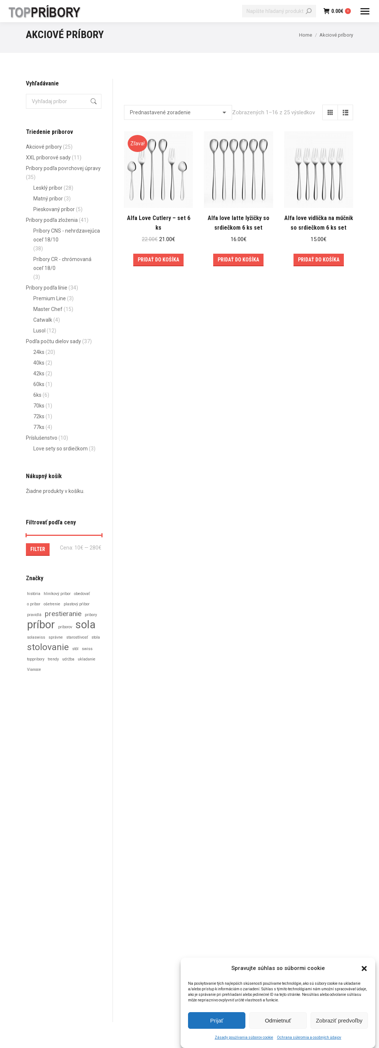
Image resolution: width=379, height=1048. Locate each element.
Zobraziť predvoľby (339, 1021)
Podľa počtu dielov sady (53, 341)
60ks (38, 384)
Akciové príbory (44, 147)
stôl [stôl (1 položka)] (75, 648)
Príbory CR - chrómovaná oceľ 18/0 (62, 263)
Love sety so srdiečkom (60, 449)
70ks (38, 406)
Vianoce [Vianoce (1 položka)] (34, 669)
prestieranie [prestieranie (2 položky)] (63, 613)
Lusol (39, 331)
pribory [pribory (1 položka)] (91, 614)
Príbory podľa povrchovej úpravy (63, 168)
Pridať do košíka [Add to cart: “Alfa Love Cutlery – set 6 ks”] (158, 260)
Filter (37, 549)
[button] (364, 969)
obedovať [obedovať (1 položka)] (82, 593)
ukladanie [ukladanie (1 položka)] (86, 659)
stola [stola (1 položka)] (95, 637)
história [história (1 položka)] (33, 593)
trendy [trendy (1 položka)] (53, 659)
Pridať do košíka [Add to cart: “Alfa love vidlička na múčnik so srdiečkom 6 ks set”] (318, 260)
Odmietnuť (278, 1021)
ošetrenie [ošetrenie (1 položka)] (52, 604)
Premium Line (49, 298)
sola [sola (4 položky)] (85, 624)
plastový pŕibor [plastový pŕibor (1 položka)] (77, 604)
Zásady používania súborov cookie (244, 1039)
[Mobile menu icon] (365, 11)
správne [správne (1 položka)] (55, 637)
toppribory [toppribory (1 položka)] (35, 659)
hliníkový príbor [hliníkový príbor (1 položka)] (57, 593)
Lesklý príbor (48, 188)
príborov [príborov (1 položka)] (65, 627)
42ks (38, 373)
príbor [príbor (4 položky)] (41, 624)
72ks (38, 416)
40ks (38, 363)
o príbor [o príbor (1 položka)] (33, 604)
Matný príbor (48, 199)
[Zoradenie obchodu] (178, 112)
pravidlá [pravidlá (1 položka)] (34, 614)
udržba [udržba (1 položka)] (68, 659)
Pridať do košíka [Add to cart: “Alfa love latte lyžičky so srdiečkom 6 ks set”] (238, 260)
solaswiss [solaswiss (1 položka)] (36, 637)
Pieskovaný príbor (54, 209)
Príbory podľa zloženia (52, 220)
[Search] (279, 11)
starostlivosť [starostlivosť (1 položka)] (77, 637)
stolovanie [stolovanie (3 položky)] (48, 647)
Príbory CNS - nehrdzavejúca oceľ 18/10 (66, 235)
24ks (38, 352)
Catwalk (42, 320)
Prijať (217, 1021)
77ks (38, 427)
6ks (37, 395)
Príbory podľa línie (46, 288)
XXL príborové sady (48, 157)
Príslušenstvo (41, 438)
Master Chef (48, 309)
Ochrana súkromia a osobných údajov (309, 1039)
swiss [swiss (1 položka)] (87, 648)
